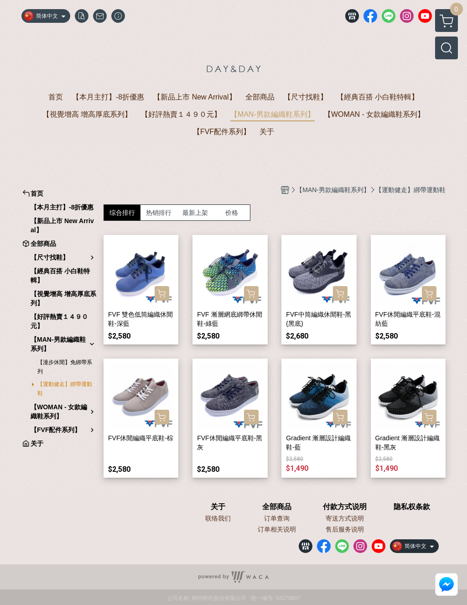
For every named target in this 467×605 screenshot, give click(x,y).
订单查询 (277, 518)
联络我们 (218, 518)
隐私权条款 (412, 507)
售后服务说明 (345, 529)
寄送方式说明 (345, 518)
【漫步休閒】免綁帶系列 (64, 367)
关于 (218, 507)
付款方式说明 (345, 507)
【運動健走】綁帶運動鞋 (64, 388)
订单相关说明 (277, 529)
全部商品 (276, 507)
